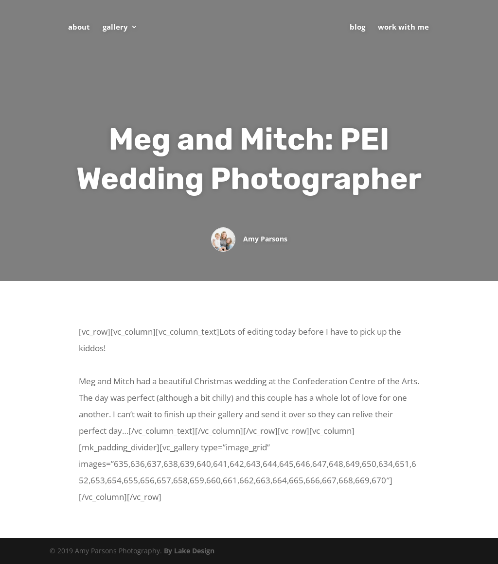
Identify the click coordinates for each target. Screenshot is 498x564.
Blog (357, 27)
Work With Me (403, 27)
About (79, 27)
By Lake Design (189, 550)
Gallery (115, 27)
